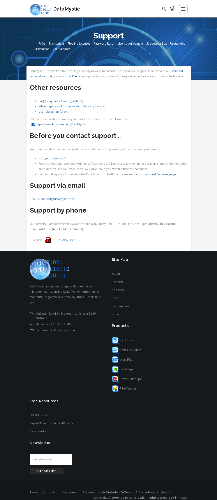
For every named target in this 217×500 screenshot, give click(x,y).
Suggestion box (156, 44)
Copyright (100, 498)
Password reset (104, 44)
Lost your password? (52, 159)
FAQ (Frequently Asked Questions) (61, 101)
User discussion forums (54, 112)
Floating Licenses (79, 44)
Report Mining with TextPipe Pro (53, 423)
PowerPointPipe (127, 379)
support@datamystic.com (57, 199)
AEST (56, 229)
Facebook (37, 493)
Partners (118, 282)
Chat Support (61, 49)
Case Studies (39, 431)
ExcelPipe (123, 369)
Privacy (182, 498)
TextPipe (122, 340)
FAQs (42, 44)
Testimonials (120, 306)
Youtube (68, 493)
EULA (115, 314)
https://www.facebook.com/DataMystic (58, 124)
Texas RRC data (126, 350)
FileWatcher (124, 389)
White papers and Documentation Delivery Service (72, 106)
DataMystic (59, 9)
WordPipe (123, 360)
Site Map (118, 290)
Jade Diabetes (108, 493)
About (116, 274)
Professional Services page (158, 174)
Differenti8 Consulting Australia (145, 493)
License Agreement (130, 44)
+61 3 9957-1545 (60, 240)
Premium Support (83, 76)
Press (116, 298)
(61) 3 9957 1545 (58, 325)
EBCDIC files (38, 415)
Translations (56, 44)
